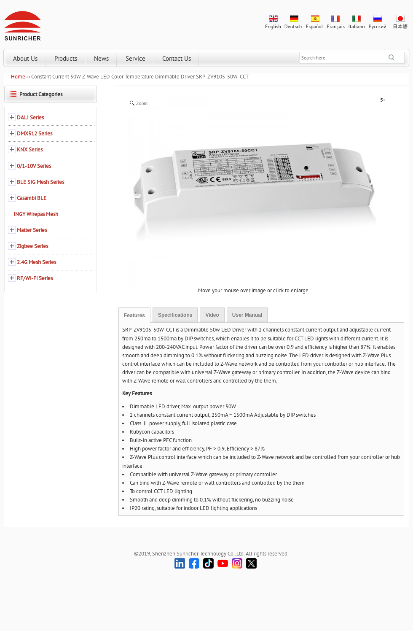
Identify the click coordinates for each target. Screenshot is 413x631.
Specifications (175, 315)
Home (18, 76)
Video (212, 315)
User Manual (247, 315)
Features (134, 315)
